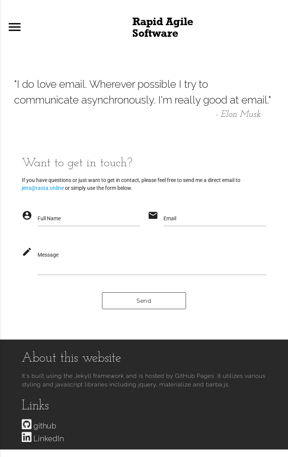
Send (144, 301)
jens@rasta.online (43, 188)
